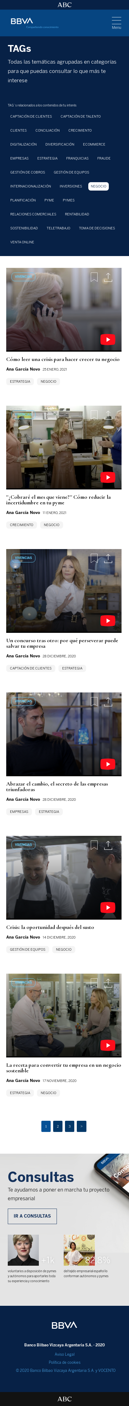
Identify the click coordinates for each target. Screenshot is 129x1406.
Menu (116, 27)
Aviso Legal (65, 1354)
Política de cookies (65, 1362)
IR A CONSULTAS (32, 1216)
